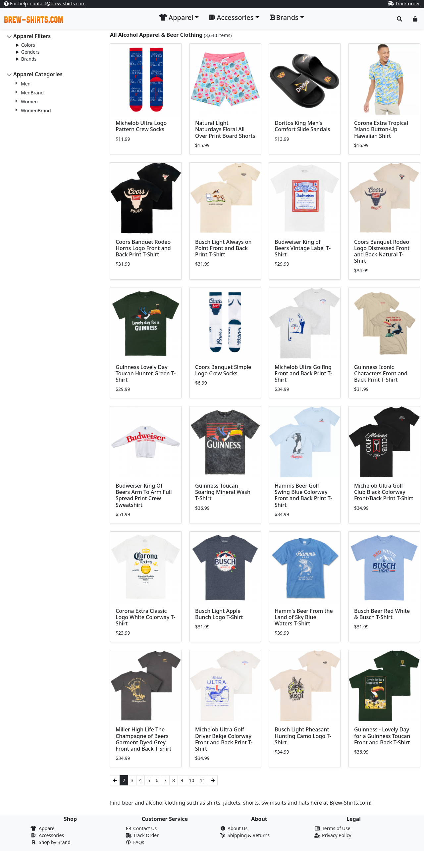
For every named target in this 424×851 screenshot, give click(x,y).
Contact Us (145, 828)
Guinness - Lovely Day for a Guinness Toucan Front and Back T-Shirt (382, 736)
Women (29, 101)
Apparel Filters (32, 36)
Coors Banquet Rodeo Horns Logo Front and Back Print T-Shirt (143, 248)
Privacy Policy (336, 835)
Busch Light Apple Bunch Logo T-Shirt (219, 614)
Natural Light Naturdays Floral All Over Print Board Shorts (225, 129)
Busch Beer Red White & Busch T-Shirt (382, 614)
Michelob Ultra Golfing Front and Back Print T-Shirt (303, 373)
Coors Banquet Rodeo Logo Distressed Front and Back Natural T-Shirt (381, 251)
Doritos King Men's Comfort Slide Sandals (302, 126)
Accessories (51, 835)
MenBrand (32, 92)
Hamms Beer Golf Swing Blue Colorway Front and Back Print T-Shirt (303, 495)
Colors (28, 45)
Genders (30, 52)
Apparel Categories (38, 74)
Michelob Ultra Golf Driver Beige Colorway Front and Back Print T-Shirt (224, 739)
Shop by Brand (55, 842)
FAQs (138, 842)
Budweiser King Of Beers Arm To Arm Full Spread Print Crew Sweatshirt (144, 495)
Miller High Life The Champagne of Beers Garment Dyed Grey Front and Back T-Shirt (143, 739)
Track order (407, 3)
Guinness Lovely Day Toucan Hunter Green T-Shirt (146, 373)
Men (25, 83)
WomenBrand (36, 110)
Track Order (146, 835)
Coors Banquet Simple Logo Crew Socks (223, 370)
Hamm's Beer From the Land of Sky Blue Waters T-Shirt (304, 617)
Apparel (47, 828)
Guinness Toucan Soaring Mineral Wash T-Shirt (222, 492)
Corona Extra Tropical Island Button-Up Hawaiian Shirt (381, 129)
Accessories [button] (231, 17)
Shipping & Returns (249, 835)
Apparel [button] (176, 17)
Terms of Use (336, 828)
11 (202, 780)
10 (191, 780)
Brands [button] (284, 17)
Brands (28, 59)
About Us (237, 828)
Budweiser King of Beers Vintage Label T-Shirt (303, 248)
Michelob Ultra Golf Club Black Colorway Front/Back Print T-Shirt (383, 492)
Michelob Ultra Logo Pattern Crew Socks (141, 126)
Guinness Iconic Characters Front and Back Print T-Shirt (380, 373)
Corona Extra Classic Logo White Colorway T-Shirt (145, 617)
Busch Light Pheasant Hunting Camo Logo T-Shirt (303, 736)
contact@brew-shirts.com (57, 3)
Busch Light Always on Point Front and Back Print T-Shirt (223, 248)
